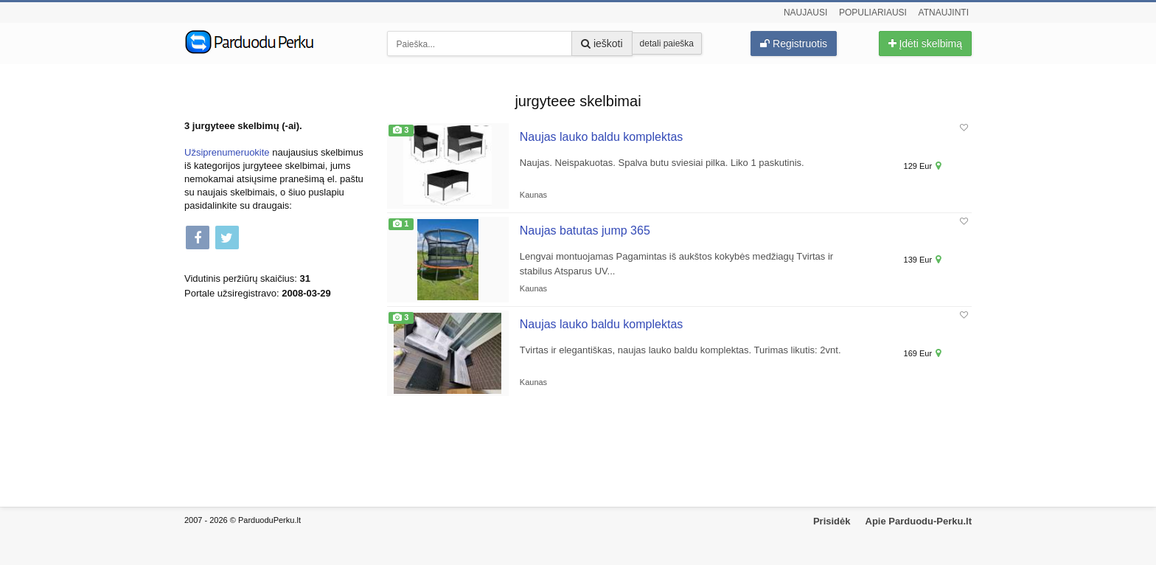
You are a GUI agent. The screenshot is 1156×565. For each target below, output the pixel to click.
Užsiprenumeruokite (227, 152)
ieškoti (602, 43)
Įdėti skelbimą (925, 43)
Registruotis (793, 43)
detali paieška (667, 43)
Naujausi (805, 12)
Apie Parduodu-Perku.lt (919, 521)
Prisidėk (832, 521)
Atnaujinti (944, 12)
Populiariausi (873, 12)
